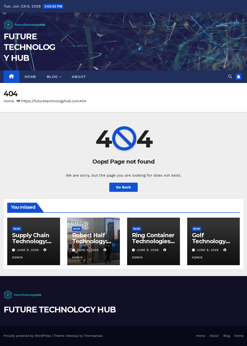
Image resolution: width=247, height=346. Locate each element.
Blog (53, 77)
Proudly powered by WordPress (28, 336)
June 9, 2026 (28, 250)
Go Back (123, 187)
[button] (230, 76)
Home (30, 77)
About (79, 77)
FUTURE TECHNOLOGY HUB (29, 47)
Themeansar (93, 336)
